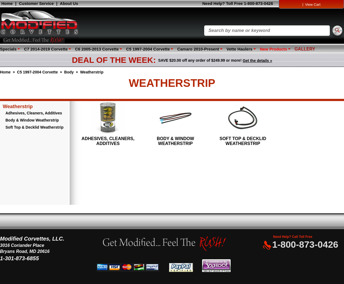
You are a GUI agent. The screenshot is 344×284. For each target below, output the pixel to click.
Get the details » (257, 60)
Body (69, 72)
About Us (69, 3)
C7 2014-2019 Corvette (46, 49)
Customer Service (36, 3)
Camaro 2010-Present (198, 49)
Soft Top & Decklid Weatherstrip (34, 127)
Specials (8, 49)
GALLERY (305, 49)
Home (7, 3)
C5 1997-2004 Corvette (148, 49)
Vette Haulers (240, 49)
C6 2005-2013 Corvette (97, 49)
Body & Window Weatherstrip (32, 120)
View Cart (312, 4)
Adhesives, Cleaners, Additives (33, 113)
